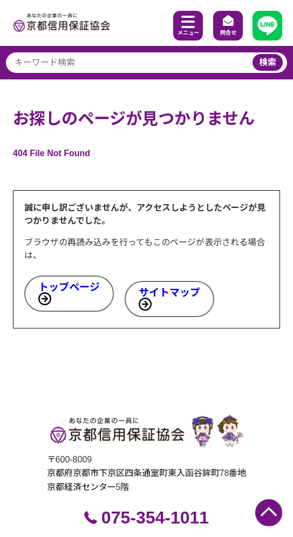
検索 (267, 62)
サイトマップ (169, 292)
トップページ (69, 287)
